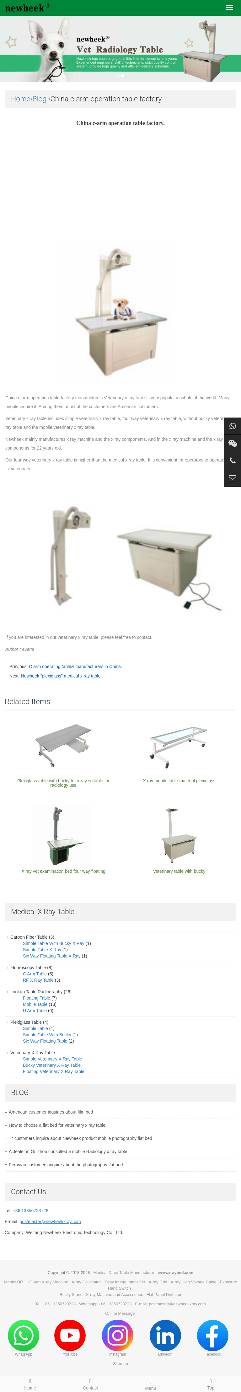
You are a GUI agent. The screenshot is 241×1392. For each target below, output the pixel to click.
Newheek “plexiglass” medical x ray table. (61, 675)
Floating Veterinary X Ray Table (53, 1071)
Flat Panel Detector (164, 1294)
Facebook (212, 1338)
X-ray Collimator (86, 1282)
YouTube (70, 1338)
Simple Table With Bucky (47, 1034)
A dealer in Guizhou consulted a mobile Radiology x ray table (68, 1151)
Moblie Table (35, 1004)
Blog (39, 99)
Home (20, 99)
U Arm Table (35, 1010)
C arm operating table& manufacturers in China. (75, 666)
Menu (150, 1384)
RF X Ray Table (38, 980)
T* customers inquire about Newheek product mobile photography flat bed (80, 1138)
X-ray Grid (158, 1282)
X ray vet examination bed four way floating (63, 871)
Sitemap (120, 1363)
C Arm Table (35, 973)
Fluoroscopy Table (28, 967)
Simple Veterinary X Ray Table (52, 1058)
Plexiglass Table (26, 1022)
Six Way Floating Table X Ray (52, 955)
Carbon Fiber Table (29, 937)
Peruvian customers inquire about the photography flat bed (66, 1164)
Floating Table (36, 998)
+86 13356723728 (30, 1210)
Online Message (120, 1313)
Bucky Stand (71, 1294)
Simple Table (35, 1028)
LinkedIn (165, 1338)
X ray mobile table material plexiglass (179, 780)
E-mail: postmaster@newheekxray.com (170, 1304)
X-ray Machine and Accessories (114, 1294)
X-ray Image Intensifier (124, 1282)
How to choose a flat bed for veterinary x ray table (57, 1125)
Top (211, 1383)
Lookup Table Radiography (36, 991)
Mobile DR (13, 1282)
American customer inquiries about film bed (51, 1111)
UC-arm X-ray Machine (47, 1282)
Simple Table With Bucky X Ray (53, 943)
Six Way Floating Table (45, 1041)
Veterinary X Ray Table (32, 1052)
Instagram (117, 1338)
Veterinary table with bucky (179, 871)
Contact (90, 1383)
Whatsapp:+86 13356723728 (105, 1304)
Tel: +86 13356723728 (55, 1304)
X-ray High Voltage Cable (194, 1282)
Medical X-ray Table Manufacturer (123, 1272)
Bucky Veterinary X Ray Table (52, 1065)
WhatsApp (23, 1338)
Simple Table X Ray (42, 949)
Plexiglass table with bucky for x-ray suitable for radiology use (63, 783)
